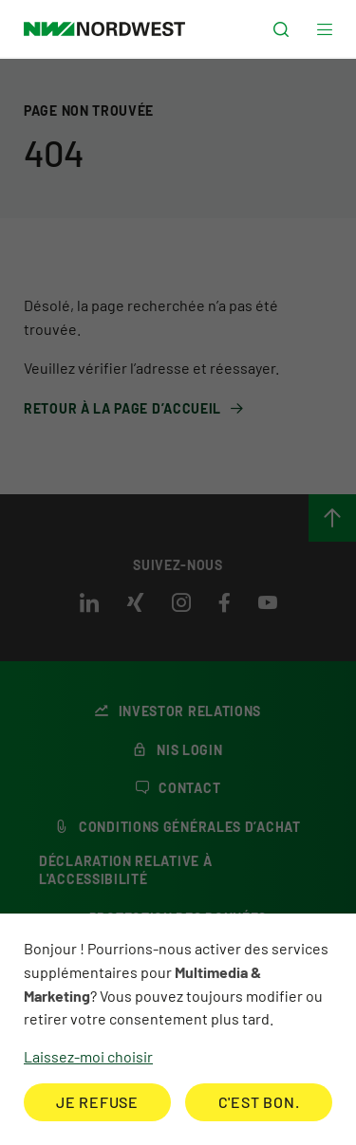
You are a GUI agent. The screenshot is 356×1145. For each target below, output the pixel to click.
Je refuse (97, 1102)
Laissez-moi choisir (88, 1056)
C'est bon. (259, 1102)
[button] (281, 30)
